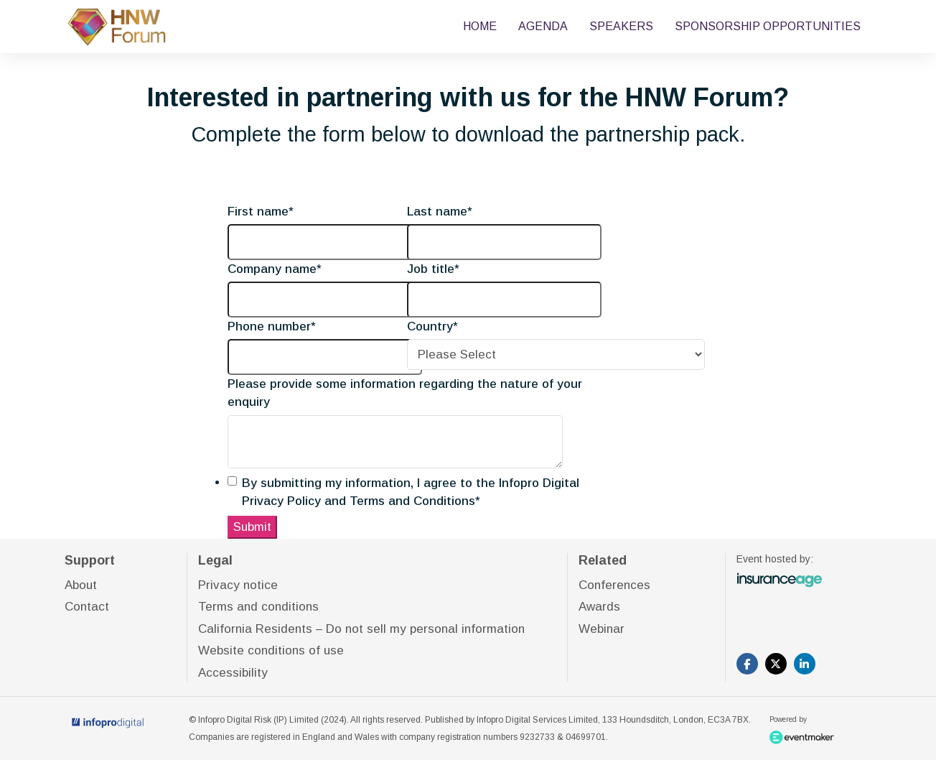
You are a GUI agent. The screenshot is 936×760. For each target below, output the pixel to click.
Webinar (601, 629)
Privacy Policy (281, 501)
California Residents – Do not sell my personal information (361, 629)
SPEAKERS (621, 26)
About (81, 585)
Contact (87, 606)
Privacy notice (238, 585)
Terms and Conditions (412, 501)
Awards (599, 606)
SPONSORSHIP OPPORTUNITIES (768, 26)
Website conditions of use (271, 650)
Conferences (614, 585)
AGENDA (543, 26)
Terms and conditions (258, 606)
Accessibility (233, 673)
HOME (480, 26)
